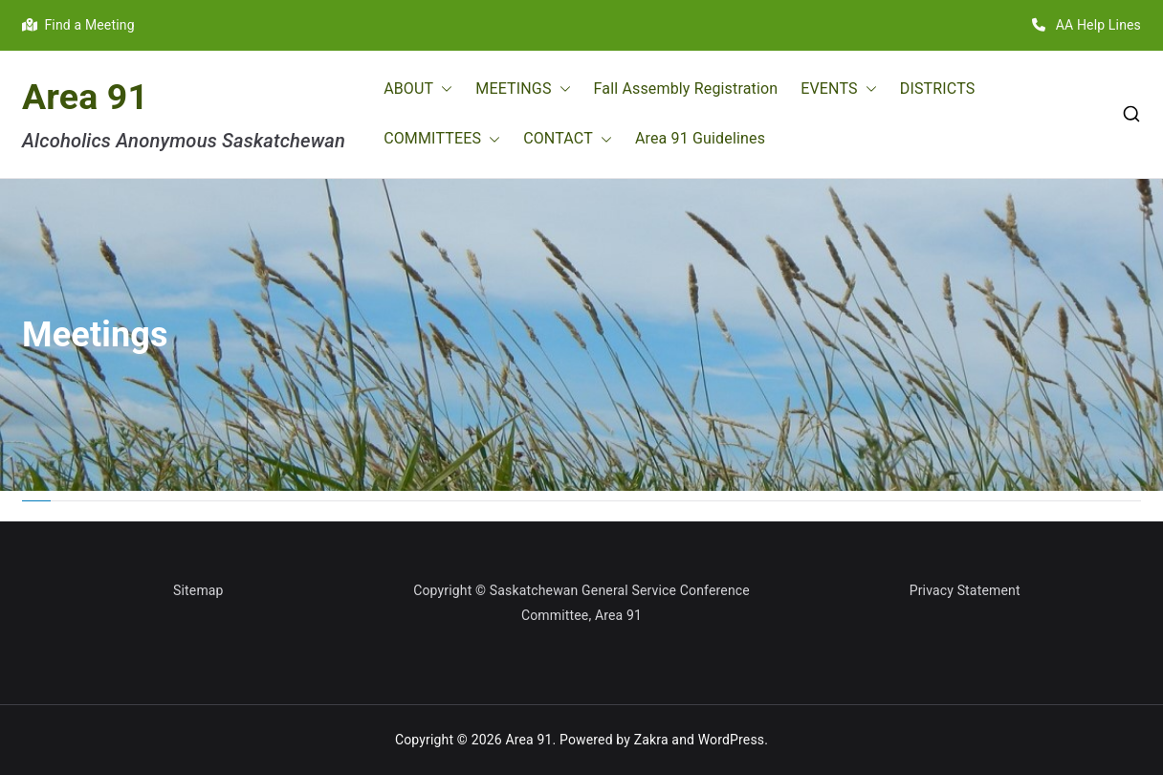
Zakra (651, 739)
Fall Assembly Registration (686, 88)
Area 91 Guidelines (700, 138)
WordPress (731, 739)
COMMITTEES (442, 139)
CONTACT (567, 139)
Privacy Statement (965, 590)
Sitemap (198, 590)
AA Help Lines (1086, 25)
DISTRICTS (938, 88)
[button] (442, 89)
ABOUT (418, 89)
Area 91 (85, 97)
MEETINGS (522, 89)
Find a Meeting (78, 25)
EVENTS (838, 89)
